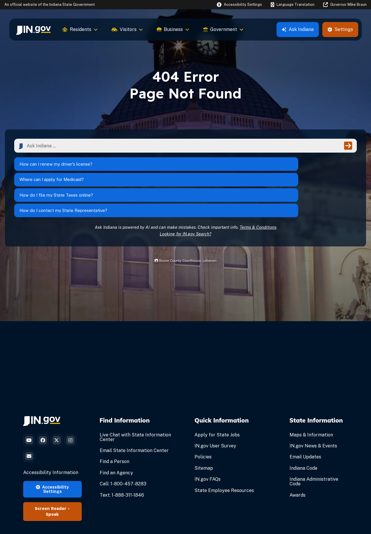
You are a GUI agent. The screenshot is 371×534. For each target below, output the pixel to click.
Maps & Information (311, 398)
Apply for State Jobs (217, 398)
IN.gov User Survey (215, 409)
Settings (340, 29)
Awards (297, 458)
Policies (203, 420)
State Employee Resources (224, 453)
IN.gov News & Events (313, 409)
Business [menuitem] (173, 29)
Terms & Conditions (258, 190)
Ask (298, 29)
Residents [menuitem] (80, 29)
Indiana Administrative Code (314, 445)
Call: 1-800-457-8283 (123, 447)
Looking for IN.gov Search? (185, 197)
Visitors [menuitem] (127, 29)
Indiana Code (303, 431)
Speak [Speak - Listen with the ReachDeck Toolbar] (52, 484)
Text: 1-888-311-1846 (122, 458)
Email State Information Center (134, 414)
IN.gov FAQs (207, 442)
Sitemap (203, 431)
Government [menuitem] (223, 29)
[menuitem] (33, 29)
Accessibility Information (50, 442)
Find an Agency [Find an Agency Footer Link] (116, 436)
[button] (239, 4)
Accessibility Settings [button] (52, 458)
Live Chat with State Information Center (135, 401)
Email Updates (305, 420)
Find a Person (114, 425)
